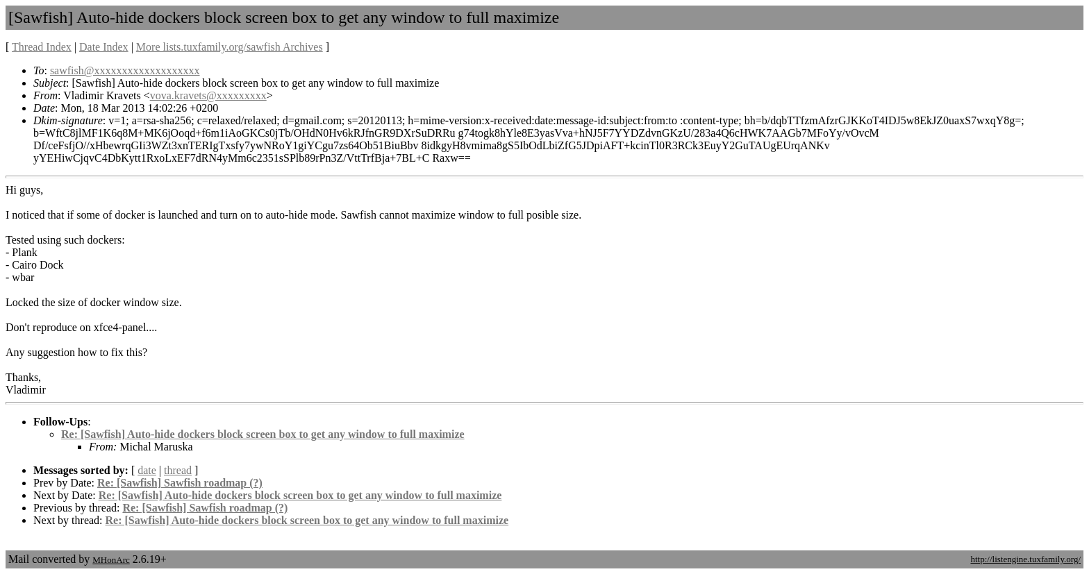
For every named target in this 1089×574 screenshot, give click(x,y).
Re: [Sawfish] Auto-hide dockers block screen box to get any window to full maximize (263, 434)
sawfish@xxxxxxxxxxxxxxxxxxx (125, 70)
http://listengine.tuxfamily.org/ (1025, 559)
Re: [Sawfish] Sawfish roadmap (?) (180, 483)
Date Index (103, 47)
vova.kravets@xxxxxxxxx (208, 95)
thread (178, 470)
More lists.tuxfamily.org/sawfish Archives (229, 47)
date (147, 470)
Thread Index (42, 47)
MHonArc (110, 560)
